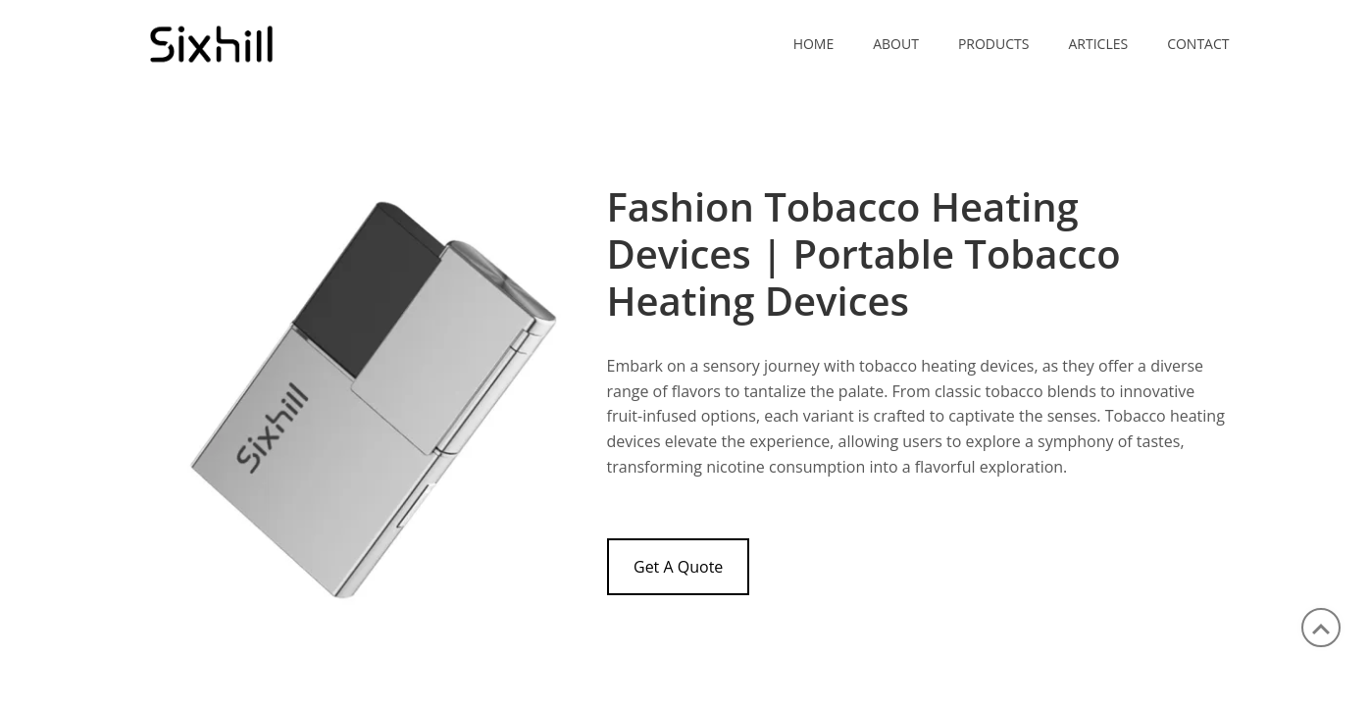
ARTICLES (1098, 43)
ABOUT (896, 43)
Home (814, 43)
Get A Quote (678, 567)
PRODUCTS (994, 43)
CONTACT (1198, 43)
